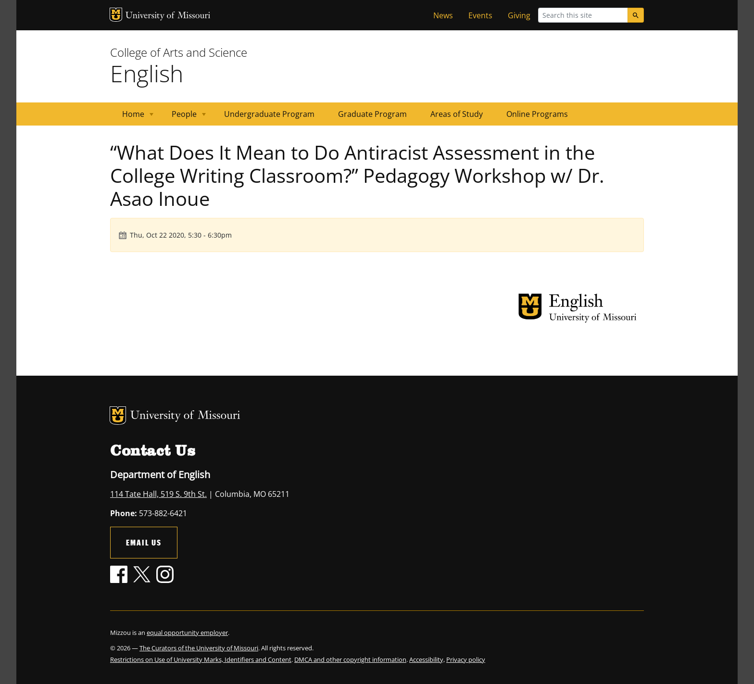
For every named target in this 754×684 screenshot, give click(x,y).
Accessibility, (427, 659)
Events (480, 15)
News (443, 15)
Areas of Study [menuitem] (456, 114)
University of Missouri (168, 16)
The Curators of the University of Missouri (198, 648)
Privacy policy (465, 659)
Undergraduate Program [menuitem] (269, 114)
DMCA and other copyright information (350, 659)
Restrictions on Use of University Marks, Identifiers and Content (200, 659)
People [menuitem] (183, 117)
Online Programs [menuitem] (537, 114)
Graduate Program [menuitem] (372, 114)
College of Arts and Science (178, 52)
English (146, 73)
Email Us (144, 542)
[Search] (636, 15)
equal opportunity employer (187, 632)
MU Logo (116, 15)
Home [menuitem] (132, 117)
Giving (519, 15)
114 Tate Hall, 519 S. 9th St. (158, 494)
